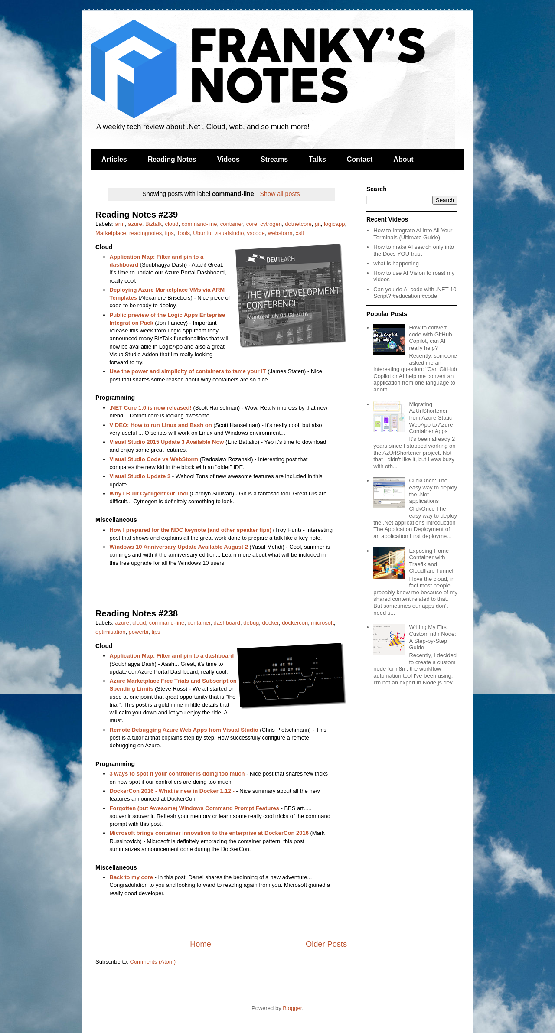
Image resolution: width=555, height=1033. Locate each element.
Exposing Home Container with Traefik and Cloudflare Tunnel (431, 560)
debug (251, 622)
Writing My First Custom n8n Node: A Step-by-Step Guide (432, 637)
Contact (360, 159)
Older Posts (326, 944)
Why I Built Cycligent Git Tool (149, 493)
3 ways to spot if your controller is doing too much (177, 773)
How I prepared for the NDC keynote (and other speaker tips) (190, 530)
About (403, 159)
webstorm (280, 233)
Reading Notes (172, 159)
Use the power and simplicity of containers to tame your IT (188, 371)
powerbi (139, 632)
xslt (300, 233)
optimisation (110, 632)
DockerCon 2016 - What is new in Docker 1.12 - (172, 791)
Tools (183, 233)
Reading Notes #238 (136, 613)
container (231, 224)
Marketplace (110, 233)
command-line (199, 224)
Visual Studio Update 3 (140, 476)
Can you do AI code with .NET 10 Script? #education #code (414, 293)
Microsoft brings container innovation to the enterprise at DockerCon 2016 (209, 833)
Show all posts (280, 193)
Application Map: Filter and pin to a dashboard (172, 655)
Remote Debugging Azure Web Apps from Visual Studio (184, 730)
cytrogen (271, 224)
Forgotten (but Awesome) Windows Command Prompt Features (194, 808)
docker (270, 622)
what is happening (396, 263)
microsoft (322, 622)
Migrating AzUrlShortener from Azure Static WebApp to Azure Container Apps (431, 417)
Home (200, 944)
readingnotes (145, 233)
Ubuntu (202, 233)
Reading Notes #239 (136, 214)
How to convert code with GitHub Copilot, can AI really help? (430, 337)
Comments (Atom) (153, 961)
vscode (256, 233)
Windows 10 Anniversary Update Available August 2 (179, 547)
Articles (114, 159)
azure (135, 224)
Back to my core (131, 877)
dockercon (295, 622)
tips (169, 233)
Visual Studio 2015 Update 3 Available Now (167, 442)
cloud (171, 224)
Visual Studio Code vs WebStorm (154, 459)
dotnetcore (298, 224)
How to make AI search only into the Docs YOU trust (413, 250)
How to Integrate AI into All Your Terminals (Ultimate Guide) (412, 234)
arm (120, 224)
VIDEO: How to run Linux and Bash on (161, 425)
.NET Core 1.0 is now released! (151, 407)
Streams (274, 159)
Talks (317, 159)
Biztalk (153, 224)
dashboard (227, 622)
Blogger (292, 1008)
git (318, 224)
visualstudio (229, 233)
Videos (228, 159)
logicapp (334, 224)
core (251, 224)
